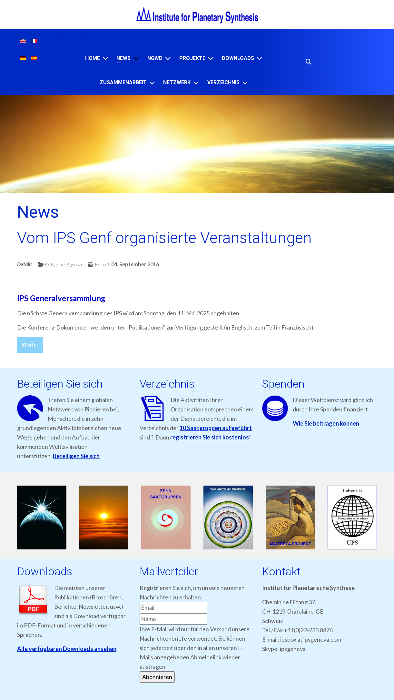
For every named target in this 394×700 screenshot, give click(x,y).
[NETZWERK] (196, 83)
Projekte (192, 58)
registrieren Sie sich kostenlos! (210, 437)
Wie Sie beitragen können (326, 423)
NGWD (155, 58)
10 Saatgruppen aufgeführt (216, 427)
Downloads (238, 58)
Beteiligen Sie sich (76, 455)
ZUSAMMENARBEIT (123, 82)
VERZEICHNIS (223, 82)
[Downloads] (259, 58)
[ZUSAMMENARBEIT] (152, 83)
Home (92, 58)
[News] (136, 58)
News (123, 58)
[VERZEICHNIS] (245, 83)
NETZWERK (177, 82)
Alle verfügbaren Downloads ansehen (66, 648)
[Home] (105, 58)
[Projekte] (210, 58)
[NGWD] (168, 58)
